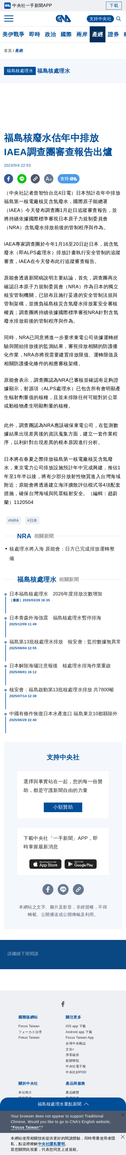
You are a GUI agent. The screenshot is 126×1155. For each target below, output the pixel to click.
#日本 (32, 520)
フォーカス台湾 (30, 1032)
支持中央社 (100, 19)
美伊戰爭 (13, 34)
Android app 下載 (79, 1032)
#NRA (13, 520)
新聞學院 (72, 1061)
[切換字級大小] (49, 178)
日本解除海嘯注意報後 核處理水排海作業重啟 (60, 665)
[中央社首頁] (63, 18)
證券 (113, 34)
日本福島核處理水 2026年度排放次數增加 (55, 594)
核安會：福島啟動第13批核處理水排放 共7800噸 (61, 689)
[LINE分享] (22, 178)
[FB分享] (8, 178)
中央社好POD (76, 1072)
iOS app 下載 (76, 1026)
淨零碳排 (72, 1055)
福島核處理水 (36, 579)
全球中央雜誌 (76, 1043)
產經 (97, 34)
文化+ (70, 1049)
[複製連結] (36, 178)
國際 (66, 34)
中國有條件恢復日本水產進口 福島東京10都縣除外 (63, 713)
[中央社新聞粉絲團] (63, 1005)
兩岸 (81, 34)
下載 (113, 5)
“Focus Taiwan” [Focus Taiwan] (26, 1127)
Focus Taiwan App (80, 1037)
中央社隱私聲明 (51, 1144)
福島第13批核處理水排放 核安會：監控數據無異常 (65, 641)
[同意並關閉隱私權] (123, 1137)
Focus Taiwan (29, 1026)
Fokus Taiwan (29, 1037)
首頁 (8, 50)
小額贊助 (63, 807)
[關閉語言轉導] (123, 1115)
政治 (50, 34)
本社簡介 (25, 1092)
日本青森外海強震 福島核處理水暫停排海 (55, 617)
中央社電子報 (76, 1066)
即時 (34, 34)
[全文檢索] (119, 19)
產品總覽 (72, 1092)
